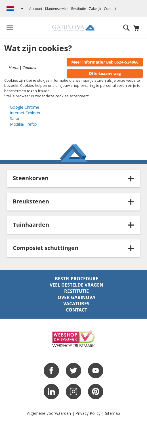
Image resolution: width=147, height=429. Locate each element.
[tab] (73, 178)
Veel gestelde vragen (76, 285)
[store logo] (73, 28)
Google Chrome (24, 107)
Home (14, 67)
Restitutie (78, 8)
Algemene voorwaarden (49, 413)
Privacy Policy (87, 413)
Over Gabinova (76, 297)
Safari (15, 118)
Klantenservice (56, 8)
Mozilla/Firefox (23, 124)
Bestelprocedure (76, 279)
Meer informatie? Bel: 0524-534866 (104, 62)
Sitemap (112, 413)
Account (35, 8)
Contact (110, 8)
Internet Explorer (25, 112)
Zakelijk (95, 8)
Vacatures (76, 303)
